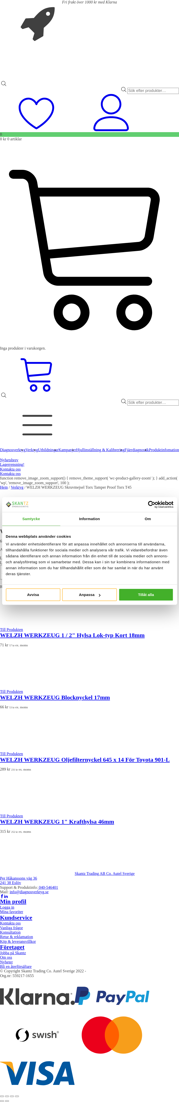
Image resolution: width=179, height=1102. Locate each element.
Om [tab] (148, 519)
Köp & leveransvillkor (18, 941)
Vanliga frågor (11, 928)
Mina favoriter (11, 912)
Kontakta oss (10, 469)
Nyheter (6, 962)
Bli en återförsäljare (16, 966)
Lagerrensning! (12, 464)
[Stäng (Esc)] (17, 1096)
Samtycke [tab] (31, 519)
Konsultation (10, 932)
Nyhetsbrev (9, 460)
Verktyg (17, 487)
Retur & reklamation (16, 937)
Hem (4, 487)
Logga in (7, 907)
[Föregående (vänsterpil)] (2, 1101)
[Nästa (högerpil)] (7, 1101)
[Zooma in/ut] (2, 1096)
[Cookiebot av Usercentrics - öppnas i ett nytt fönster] (151, 504)
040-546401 (48, 887)
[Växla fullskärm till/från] (7, 1096)
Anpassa (90, 595)
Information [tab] (89, 519)
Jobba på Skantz (13, 953)
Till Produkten (11, 629)
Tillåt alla (146, 595)
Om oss (6, 957)
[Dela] (12, 1096)
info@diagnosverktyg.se (29, 892)
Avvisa (33, 595)
